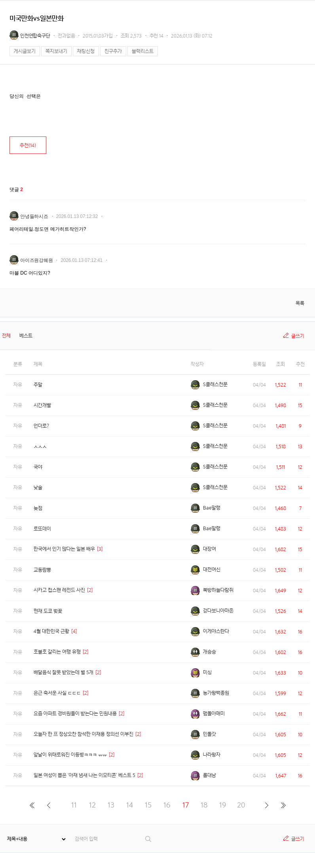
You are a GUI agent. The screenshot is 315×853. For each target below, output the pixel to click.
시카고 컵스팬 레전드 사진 (59, 590)
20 (241, 805)
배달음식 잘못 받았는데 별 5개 (63, 672)
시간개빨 (42, 405)
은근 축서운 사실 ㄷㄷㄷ (57, 693)
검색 (148, 839)
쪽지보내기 (56, 51)
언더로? (41, 426)
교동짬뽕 (42, 570)
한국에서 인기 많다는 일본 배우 (64, 549)
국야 (38, 467)
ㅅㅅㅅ (40, 446)
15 (148, 805)
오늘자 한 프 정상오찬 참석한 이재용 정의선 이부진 (83, 734)
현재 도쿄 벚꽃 (48, 611)
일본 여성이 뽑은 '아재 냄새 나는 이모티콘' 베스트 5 (84, 775)
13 (111, 805)
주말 (38, 385)
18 (204, 805)
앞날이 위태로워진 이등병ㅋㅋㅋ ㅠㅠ (70, 755)
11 (74, 805)
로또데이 (42, 529)
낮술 (38, 488)
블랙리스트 (143, 51)
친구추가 (113, 51)
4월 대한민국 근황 (51, 631)
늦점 (38, 508)
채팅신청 (86, 51)
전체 (6, 336)
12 (92, 805)
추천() (28, 145)
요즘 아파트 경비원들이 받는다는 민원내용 (75, 714)
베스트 (25, 336)
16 (166, 805)
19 (222, 805)
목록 (300, 303)
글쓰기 (297, 336)
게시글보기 (25, 51)
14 (129, 805)
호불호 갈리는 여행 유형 (57, 652)
